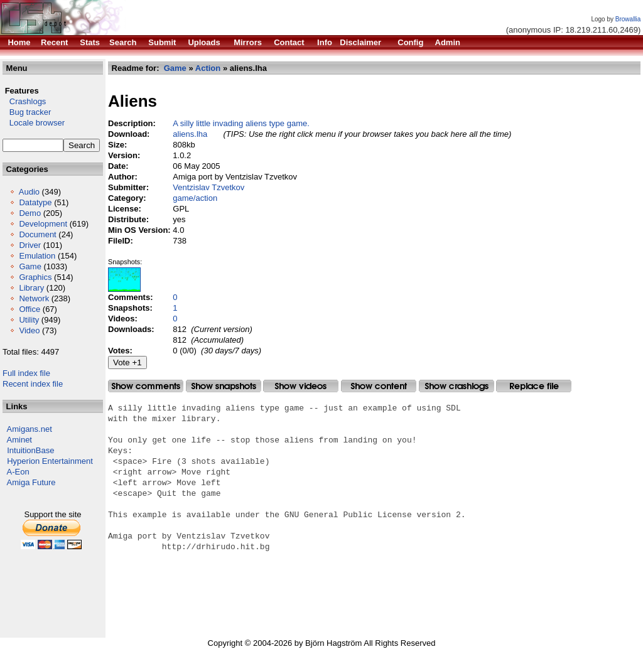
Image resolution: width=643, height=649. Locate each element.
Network (34, 298)
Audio (29, 191)
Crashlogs (24, 101)
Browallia (628, 19)
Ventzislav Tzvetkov (208, 187)
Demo (30, 213)
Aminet (19, 439)
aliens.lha (190, 134)
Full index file (26, 373)
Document (37, 234)
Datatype (35, 202)
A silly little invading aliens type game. (241, 123)
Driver (30, 245)
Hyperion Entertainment (50, 461)
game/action (195, 198)
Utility (29, 319)
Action (207, 68)
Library (31, 287)
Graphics (35, 277)
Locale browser (34, 122)
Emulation (37, 255)
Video (29, 330)
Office (29, 309)
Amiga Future (31, 482)
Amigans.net (29, 429)
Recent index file (33, 384)
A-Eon (18, 471)
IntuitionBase (30, 450)
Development (43, 223)
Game (30, 266)
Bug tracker (27, 112)
